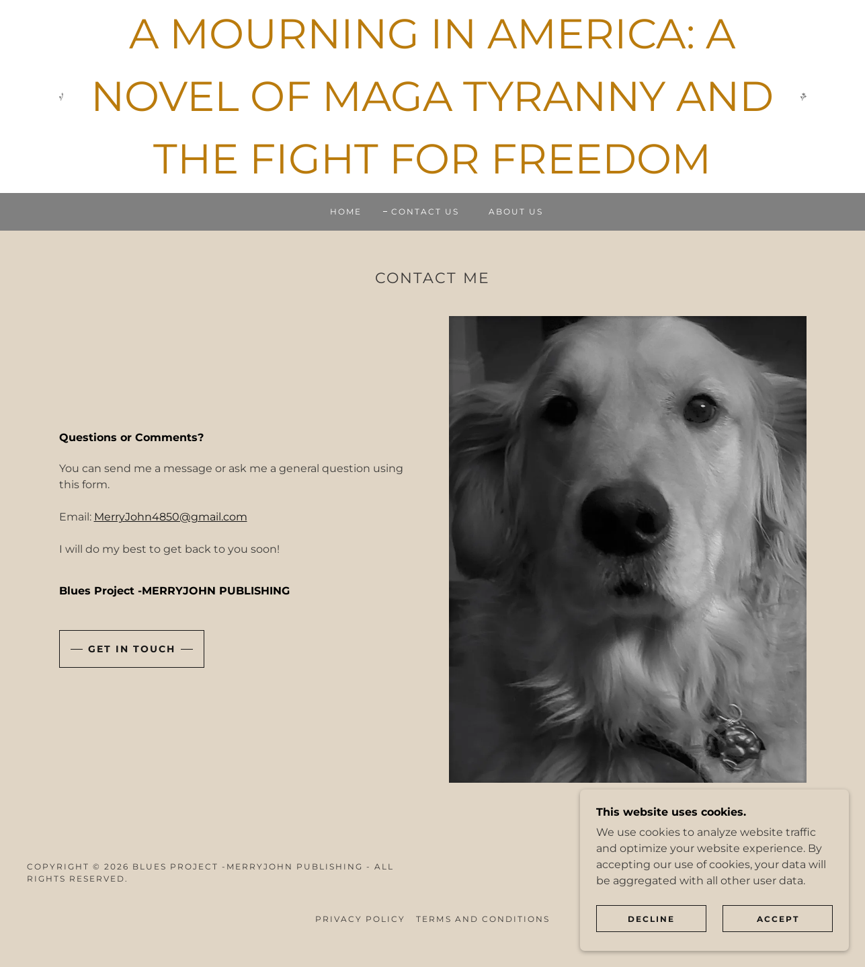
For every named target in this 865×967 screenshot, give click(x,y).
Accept (778, 919)
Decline (651, 919)
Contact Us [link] (425, 211)
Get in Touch (131, 649)
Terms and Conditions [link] (482, 919)
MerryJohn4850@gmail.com (170, 516)
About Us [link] (516, 211)
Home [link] (346, 211)
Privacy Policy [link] (360, 919)
